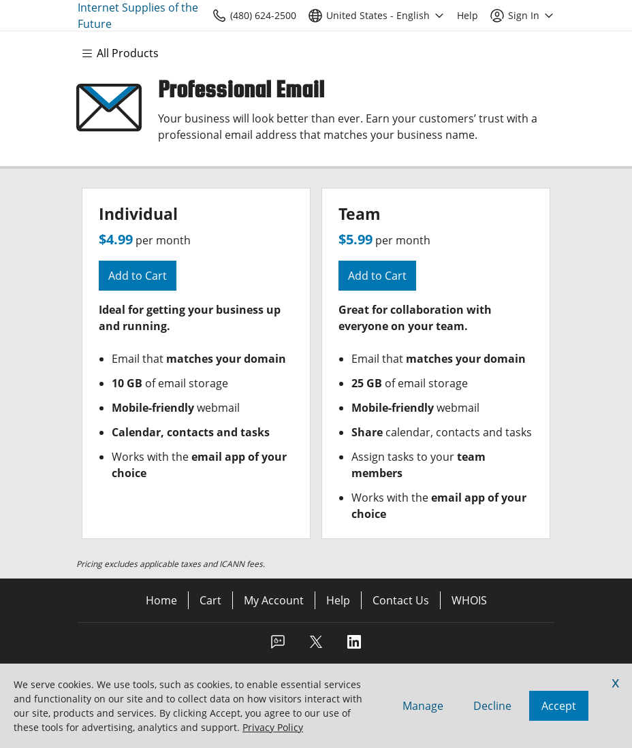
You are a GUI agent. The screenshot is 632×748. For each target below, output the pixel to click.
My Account (274, 600)
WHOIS (469, 600)
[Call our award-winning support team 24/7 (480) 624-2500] (468, 15)
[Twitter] (316, 645)
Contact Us (401, 600)
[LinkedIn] (354, 645)
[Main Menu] (127, 53)
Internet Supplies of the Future (138, 15)
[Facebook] (278, 645)
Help (338, 600)
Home (161, 600)
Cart (210, 600)
